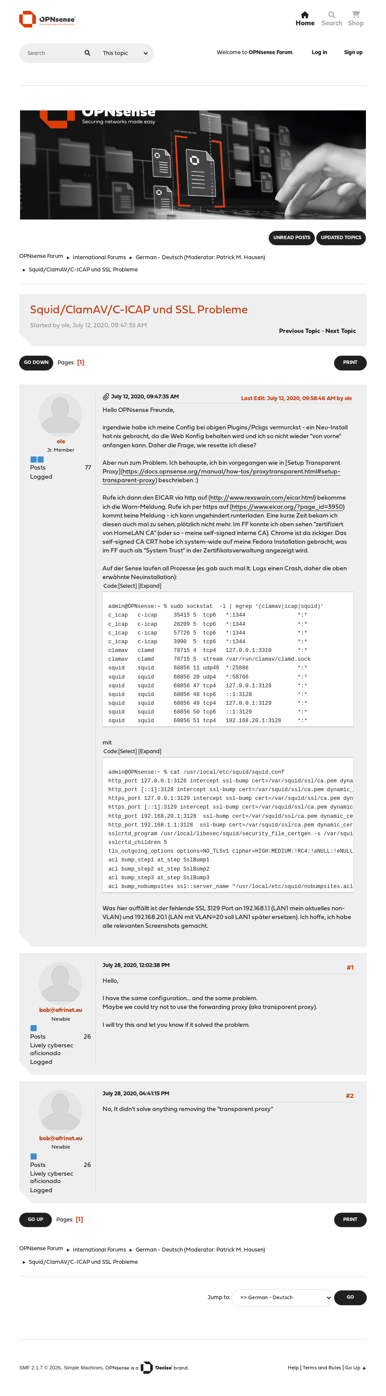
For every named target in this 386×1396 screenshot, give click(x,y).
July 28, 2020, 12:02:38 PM (136, 965)
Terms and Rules (322, 1368)
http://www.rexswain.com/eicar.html (262, 498)
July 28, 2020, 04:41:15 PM (135, 1094)
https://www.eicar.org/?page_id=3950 (287, 507)
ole (61, 442)
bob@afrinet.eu (60, 1010)
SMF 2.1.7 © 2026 (40, 1367)
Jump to (218, 1297)
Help (293, 1368)
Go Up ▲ (356, 1368)
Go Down (36, 362)
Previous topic (299, 331)
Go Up (35, 1220)
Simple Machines (83, 1367)
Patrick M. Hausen (239, 258)
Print (350, 362)
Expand (150, 586)
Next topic (340, 331)
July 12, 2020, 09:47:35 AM (145, 397)
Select (127, 586)
